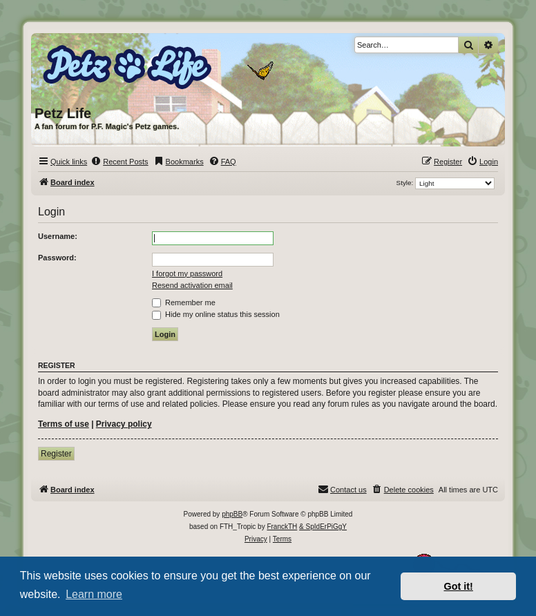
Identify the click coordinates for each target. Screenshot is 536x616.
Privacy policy (124, 424)
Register (56, 454)
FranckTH (282, 526)
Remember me (184, 302)
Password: (57, 257)
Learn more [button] (94, 594)
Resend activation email (192, 285)
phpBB (232, 514)
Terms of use (63, 424)
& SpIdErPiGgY (323, 526)
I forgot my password (187, 273)
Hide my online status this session (216, 314)
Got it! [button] (458, 586)
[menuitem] (119, 161)
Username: (57, 236)
